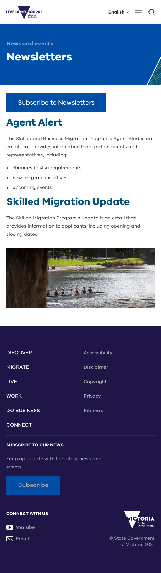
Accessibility (98, 352)
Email (17, 539)
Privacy (92, 396)
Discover (19, 352)
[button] (140, 12)
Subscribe (33, 485)
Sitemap (93, 410)
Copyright (95, 381)
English (118, 12)
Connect (19, 425)
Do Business (23, 410)
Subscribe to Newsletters (56, 102)
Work (14, 396)
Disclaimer (96, 367)
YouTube (20, 527)
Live (11, 381)
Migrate (17, 367)
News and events (29, 43)
